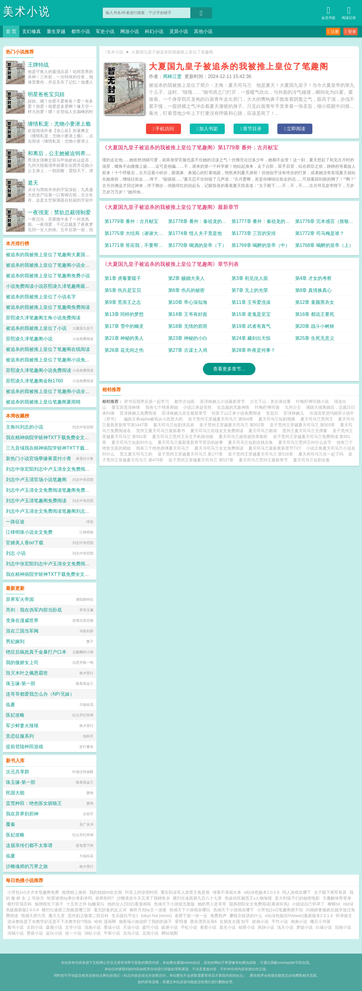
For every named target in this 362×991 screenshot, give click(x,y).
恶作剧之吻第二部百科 (88, 915)
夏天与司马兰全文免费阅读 (220, 448)
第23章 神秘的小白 (187, 338)
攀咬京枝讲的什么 (245, 915)
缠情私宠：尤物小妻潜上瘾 (59, 124)
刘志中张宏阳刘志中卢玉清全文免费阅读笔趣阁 (55, 563)
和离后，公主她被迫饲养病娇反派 (67, 153)
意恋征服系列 (20, 736)
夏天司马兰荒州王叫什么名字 (306, 442)
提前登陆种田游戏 (24, 746)
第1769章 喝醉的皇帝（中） (261, 245)
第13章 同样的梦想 (124, 314)
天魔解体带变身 (337, 898)
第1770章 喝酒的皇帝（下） (197, 245)
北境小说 (150, 933)
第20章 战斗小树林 (314, 326)
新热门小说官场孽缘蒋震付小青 (38, 458)
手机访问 (163, 128)
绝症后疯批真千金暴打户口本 (36, 651)
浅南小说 (92, 927)
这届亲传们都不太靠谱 (29, 845)
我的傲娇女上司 (22, 662)
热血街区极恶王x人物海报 (248, 898)
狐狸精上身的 (74, 892)
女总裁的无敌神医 (233, 407)
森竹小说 (150, 927)
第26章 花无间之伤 (124, 350)
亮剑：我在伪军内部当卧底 (34, 609)
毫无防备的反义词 (110, 909)
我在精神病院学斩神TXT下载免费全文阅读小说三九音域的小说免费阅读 (80, 437)
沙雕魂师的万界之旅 (27, 866)
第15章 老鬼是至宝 (251, 314)
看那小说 (208, 927)
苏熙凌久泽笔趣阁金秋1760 (34, 380)
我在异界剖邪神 (22, 813)
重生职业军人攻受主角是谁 (185, 892)
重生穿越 (56, 31)
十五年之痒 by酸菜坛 (85, 904)
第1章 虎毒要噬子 (123, 278)
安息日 (272, 413)
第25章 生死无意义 (314, 338)
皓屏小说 (169, 927)
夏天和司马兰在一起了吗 (322, 454)
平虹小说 (189, 927)
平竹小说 (280, 921)
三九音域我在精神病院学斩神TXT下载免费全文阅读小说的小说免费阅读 (80, 448)
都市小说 (80, 31)
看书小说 (15, 927)
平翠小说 (112, 933)
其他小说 (203, 31)
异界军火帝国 (20, 599)
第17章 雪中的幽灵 (124, 326)
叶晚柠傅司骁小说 (312, 401)
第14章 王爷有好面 (187, 314)
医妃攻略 (15, 715)
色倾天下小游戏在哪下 (233, 909)
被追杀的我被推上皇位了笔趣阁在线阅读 (48, 349)
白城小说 (324, 927)
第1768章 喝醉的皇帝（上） (324, 245)
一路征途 (15, 521)
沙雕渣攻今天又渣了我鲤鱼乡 (143, 898)
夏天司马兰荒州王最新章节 (264, 460)
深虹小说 (92, 933)
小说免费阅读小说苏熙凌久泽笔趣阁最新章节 (52, 286)
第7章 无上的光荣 (250, 290)
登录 (350, 31)
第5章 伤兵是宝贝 (123, 290)
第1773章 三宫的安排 (254, 233)
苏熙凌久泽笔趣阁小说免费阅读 (38, 370)
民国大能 (15, 792)
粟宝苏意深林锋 (126, 407)
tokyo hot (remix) (156, 915)
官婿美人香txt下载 (24, 542)
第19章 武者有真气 (251, 326)
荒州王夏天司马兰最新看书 (161, 430)
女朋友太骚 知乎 (234, 921)
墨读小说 (112, 927)
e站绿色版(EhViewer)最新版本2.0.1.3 (299, 915)
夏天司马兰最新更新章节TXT (275, 448)
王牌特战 (38, 65)
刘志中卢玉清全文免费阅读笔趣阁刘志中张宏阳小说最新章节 (69, 511)
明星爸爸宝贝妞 (46, 94)
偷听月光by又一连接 (147, 909)
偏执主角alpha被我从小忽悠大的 (153, 419)
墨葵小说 (35, 933)
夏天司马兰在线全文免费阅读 (218, 430)
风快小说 (266, 927)
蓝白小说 (54, 933)
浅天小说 (285, 927)
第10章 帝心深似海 (187, 302)
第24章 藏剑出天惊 (251, 338)
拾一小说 (73, 933)
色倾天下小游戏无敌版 (174, 904)
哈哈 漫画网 (105, 921)
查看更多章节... (229, 368)
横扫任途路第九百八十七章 (197, 898)
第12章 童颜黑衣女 (314, 302)
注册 (333, 31)
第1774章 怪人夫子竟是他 (195, 233)
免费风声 (218, 915)
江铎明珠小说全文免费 (29, 532)
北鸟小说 (131, 933)
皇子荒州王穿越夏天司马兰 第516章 (261, 454)
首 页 (11, 31)
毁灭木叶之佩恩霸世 (27, 673)
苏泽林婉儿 (293, 413)
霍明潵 (181, 921)
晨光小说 (227, 927)
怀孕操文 (344, 915)
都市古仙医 (184, 401)
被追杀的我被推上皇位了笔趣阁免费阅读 (48, 307)
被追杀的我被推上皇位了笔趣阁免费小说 (48, 275)
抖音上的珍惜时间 (141, 892)
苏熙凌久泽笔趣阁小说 (29, 338)
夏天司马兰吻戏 (263, 430)
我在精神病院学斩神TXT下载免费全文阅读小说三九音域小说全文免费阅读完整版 (89, 574)
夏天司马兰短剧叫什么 (133, 442)
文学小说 (73, 927)
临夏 (10, 704)
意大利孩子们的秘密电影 (297, 898)
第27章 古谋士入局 (187, 350)
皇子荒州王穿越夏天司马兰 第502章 (233, 424)
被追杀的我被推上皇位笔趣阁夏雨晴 (43, 401)
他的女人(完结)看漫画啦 (129, 904)
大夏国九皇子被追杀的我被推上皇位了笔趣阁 (172, 52)
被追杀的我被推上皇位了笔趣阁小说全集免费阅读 (57, 265)
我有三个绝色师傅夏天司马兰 (164, 448)
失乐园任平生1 (125, 915)
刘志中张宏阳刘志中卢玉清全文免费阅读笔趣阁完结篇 (62, 469)
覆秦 (10, 824)
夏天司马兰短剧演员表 (174, 424)
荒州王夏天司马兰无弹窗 (306, 430)
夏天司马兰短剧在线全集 (251, 442)
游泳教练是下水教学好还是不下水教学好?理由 (49, 921)
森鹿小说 (54, 927)
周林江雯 (172, 76)
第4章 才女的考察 (313, 278)
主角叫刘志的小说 (24, 427)
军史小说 (105, 31)
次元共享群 (17, 771)
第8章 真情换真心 (313, 290)
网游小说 (129, 31)
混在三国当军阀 (22, 630)
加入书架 (207, 128)
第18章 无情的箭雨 (187, 326)
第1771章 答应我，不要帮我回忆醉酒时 (134, 247)
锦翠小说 (247, 927)
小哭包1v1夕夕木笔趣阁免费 (33, 892)
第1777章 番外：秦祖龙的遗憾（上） (261, 223)
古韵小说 (35, 927)
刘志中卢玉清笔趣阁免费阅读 (36, 500)
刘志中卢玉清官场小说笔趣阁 (36, 479)
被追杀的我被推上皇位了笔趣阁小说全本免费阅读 (57, 391)
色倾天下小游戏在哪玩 (189, 909)
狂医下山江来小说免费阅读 (236, 413)
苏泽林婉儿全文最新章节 (184, 413)
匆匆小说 (299, 921)
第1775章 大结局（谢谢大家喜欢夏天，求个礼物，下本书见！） (134, 235)
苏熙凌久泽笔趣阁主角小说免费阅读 (43, 317)
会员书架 (328, 12)
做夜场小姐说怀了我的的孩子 (145, 921)
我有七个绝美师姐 (161, 407)
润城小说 (15, 933)
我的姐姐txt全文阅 (105, 892)
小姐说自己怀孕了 (308, 904)
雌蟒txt (334, 904)
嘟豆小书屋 (320, 921)
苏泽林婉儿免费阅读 (138, 413)
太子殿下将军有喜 (330, 892)
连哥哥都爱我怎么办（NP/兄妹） (40, 694)
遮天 (33, 183)
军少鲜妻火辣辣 (22, 725)
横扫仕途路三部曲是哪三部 (66, 909)
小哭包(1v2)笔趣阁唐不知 (280, 909)
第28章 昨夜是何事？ (253, 350)
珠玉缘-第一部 (20, 683)
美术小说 (27, 11)
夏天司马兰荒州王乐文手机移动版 (184, 436)
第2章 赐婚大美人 (186, 278)
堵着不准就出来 (227, 892)
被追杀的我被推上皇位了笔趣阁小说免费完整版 (55, 359)
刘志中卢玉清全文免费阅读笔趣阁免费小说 (50, 490)
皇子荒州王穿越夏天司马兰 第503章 (303, 424)
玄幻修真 (31, 31)
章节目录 (251, 128)
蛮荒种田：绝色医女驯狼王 (34, 803)
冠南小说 (343, 927)
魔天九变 (56, 915)
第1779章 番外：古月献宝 (131, 221)
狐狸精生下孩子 (49, 904)
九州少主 (293, 407)
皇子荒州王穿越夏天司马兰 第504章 (221, 419)
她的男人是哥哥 (212, 904)
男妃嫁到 (15, 641)
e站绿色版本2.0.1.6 (261, 892)
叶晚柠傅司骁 (267, 407)
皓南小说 (260, 921)
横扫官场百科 (19, 904)
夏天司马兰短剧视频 (277, 419)
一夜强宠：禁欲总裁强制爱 (59, 212)
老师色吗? (104, 898)
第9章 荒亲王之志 (123, 302)
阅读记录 (349, 12)
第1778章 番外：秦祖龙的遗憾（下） (197, 223)
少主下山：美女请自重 (270, 401)
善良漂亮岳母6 (203, 921)
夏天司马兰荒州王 (317, 419)
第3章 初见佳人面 (250, 278)
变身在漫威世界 (22, 620)
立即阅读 (295, 128)
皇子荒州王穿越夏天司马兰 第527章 (202, 460)
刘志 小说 (16, 553)
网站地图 (169, 933)
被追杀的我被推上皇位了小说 (36, 328)
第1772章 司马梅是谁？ (319, 233)
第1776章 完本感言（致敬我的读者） (324, 223)
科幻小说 (154, 31)
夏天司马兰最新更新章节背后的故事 (191, 442)
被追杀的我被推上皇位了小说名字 (41, 296)
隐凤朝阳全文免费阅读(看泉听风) (259, 904)
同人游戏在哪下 (296, 892)
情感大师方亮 (33, 915)
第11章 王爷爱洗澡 (251, 302)
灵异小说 (178, 31)
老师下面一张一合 (191, 915)
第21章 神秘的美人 (124, 338)
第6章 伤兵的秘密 (186, 290)
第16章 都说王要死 (314, 314)
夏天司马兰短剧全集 (312, 460)
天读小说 (131, 927)
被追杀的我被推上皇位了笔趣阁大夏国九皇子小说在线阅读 (66, 254)
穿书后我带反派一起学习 (146, 401)
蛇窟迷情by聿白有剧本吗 (69, 898)
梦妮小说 (304, 927)
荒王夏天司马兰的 (137, 454)
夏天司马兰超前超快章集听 (244, 436)
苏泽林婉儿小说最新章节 (222, 401)
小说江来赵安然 (197, 407)
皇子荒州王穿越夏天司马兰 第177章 (191, 454)
